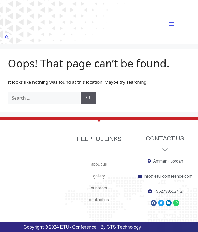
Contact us (99, 199)
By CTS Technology (121, 227)
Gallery (99, 176)
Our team (99, 187)
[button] (171, 23)
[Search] (88, 98)
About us (99, 164)
